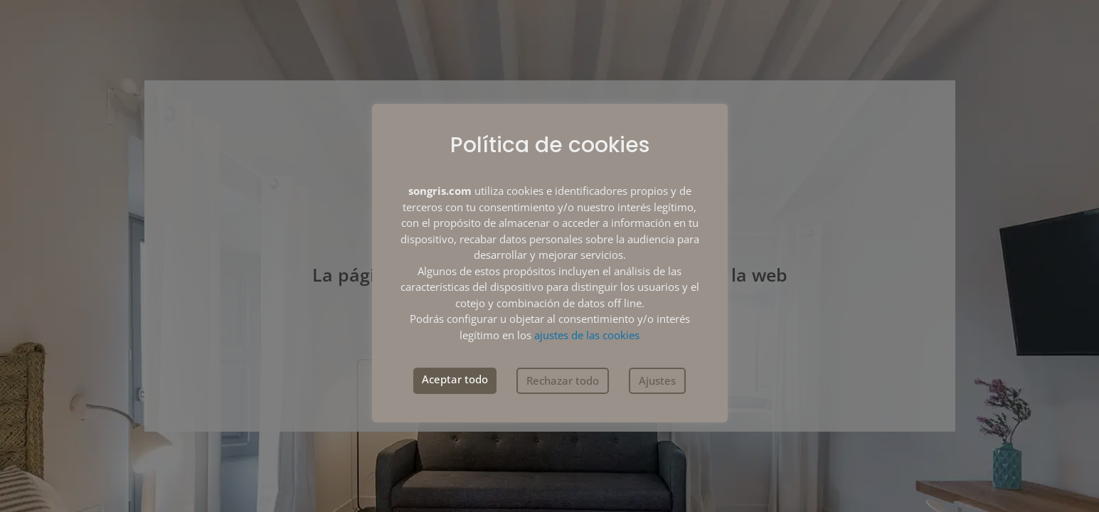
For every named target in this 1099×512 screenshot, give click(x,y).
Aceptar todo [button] (455, 379)
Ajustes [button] (657, 380)
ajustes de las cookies (586, 335)
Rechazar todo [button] (562, 380)
